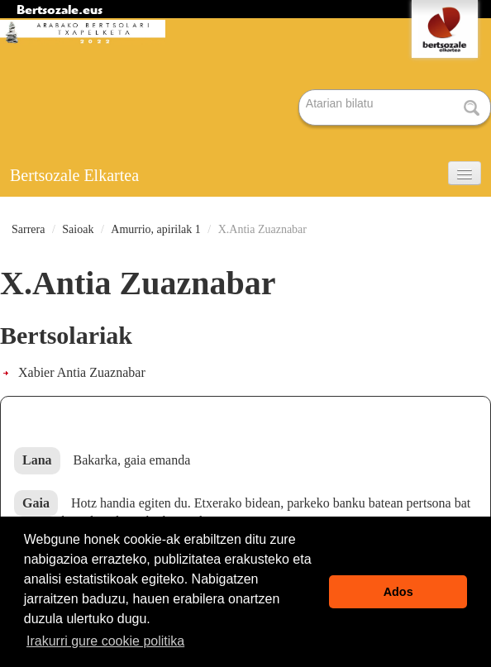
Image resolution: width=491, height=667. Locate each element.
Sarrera (28, 229)
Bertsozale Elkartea (74, 175)
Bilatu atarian (299, 90)
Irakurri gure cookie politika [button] (105, 641)
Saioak (77, 229)
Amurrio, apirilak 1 (155, 229)
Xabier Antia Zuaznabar (81, 372)
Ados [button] (398, 591)
